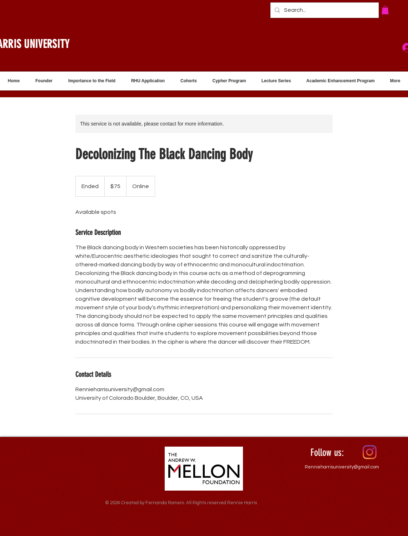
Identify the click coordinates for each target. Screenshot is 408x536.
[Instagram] (370, 452)
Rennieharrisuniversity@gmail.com (342, 466)
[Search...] (324, 10)
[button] (385, 10)
